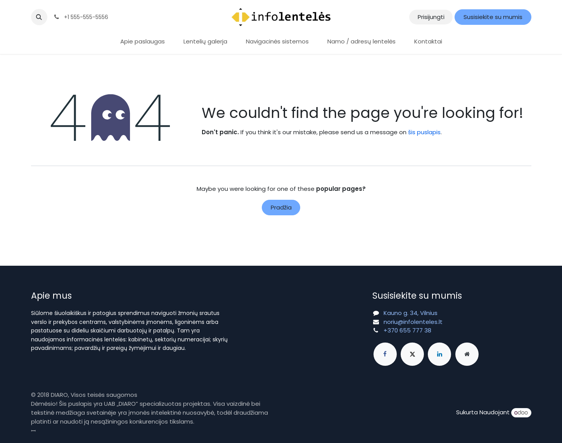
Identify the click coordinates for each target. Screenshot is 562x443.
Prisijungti (431, 17)
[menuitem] (142, 41)
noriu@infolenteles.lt (413, 322)
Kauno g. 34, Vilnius (410, 313)
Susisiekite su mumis (492, 17)
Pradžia (281, 207)
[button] (39, 17)
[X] (412, 354)
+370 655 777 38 (407, 330)
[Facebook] (385, 354)
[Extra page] (467, 354)
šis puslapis (424, 132)
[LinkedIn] (439, 354)
